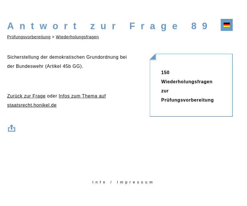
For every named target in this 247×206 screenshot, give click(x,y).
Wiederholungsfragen (77, 37)
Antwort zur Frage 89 (110, 26)
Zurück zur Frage (26, 96)
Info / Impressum (123, 182)
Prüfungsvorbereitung (29, 37)
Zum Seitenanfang (13, 127)
